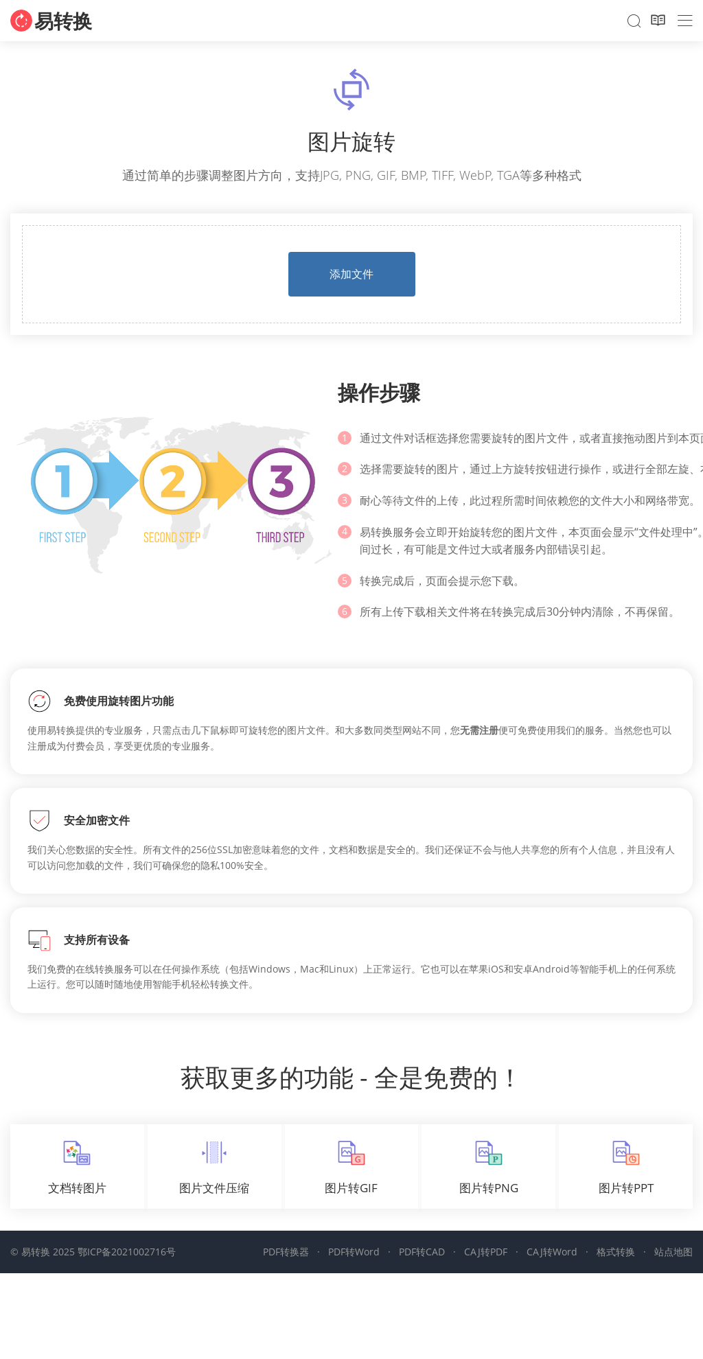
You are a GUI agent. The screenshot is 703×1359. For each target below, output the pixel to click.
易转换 (63, 21)
